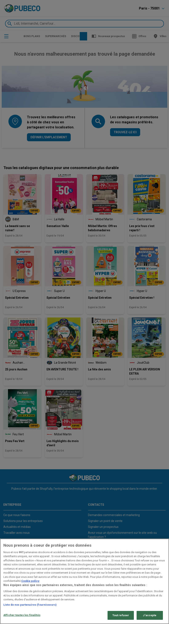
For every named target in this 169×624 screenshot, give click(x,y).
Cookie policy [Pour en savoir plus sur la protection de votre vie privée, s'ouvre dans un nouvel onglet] (30, 580)
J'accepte (149, 615)
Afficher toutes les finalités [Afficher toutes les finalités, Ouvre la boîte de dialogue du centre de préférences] (21, 615)
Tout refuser (120, 615)
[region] (84, 581)
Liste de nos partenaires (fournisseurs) (30, 604)
